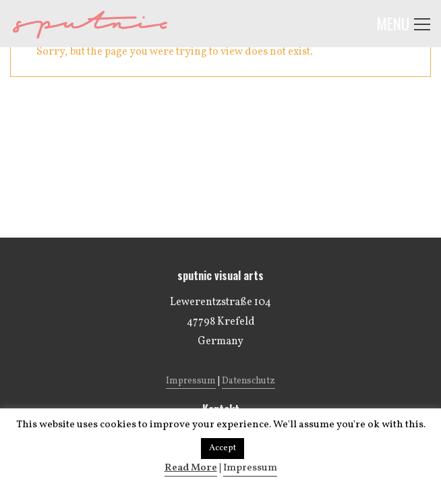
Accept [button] (222, 448)
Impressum (250, 468)
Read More (191, 468)
